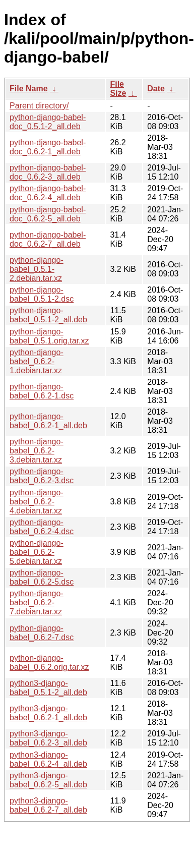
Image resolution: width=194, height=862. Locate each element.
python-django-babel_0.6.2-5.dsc (42, 577)
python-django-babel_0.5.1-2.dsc (42, 294)
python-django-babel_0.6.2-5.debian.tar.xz (36, 552)
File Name (29, 88)
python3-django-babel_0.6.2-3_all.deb (48, 738)
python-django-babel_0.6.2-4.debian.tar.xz (36, 501)
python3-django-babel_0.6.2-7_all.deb (48, 805)
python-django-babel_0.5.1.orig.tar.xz (49, 336)
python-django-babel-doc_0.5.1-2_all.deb (48, 122)
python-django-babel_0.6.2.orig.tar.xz (49, 662)
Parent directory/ (39, 105)
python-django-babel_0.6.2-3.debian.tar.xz (36, 450)
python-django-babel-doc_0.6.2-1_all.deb (48, 147)
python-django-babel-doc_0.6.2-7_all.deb (48, 239)
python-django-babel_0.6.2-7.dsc (42, 633)
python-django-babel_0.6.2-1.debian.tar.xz (36, 361)
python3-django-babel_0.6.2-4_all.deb (48, 759)
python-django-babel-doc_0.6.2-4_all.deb (48, 193)
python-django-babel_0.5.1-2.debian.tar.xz (36, 269)
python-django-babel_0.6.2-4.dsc (42, 527)
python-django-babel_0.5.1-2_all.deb (48, 315)
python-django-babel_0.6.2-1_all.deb (48, 421)
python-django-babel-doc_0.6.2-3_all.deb (48, 172)
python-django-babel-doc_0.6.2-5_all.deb (48, 214)
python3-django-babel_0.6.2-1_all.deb (48, 713)
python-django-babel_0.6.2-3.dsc (42, 476)
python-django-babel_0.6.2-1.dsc (42, 391)
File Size (118, 88)
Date (156, 88)
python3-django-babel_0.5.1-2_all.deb (48, 688)
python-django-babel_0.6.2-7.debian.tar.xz (36, 602)
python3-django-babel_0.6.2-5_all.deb (48, 780)
